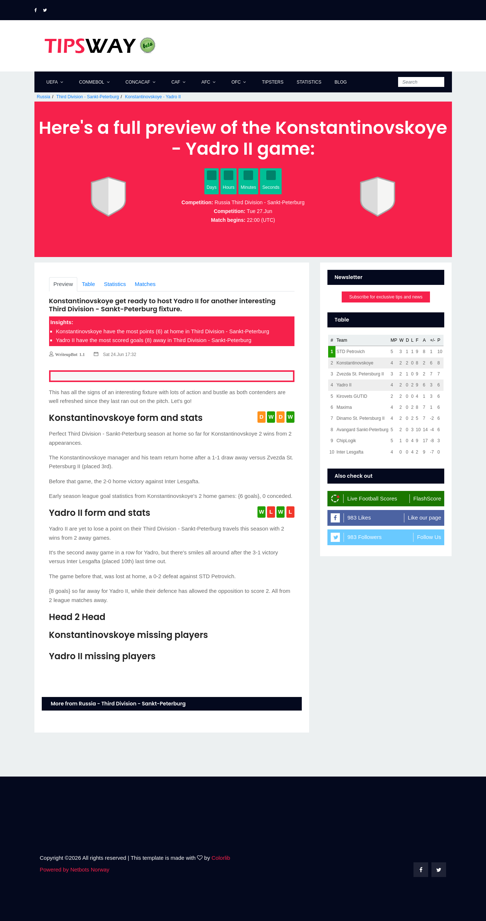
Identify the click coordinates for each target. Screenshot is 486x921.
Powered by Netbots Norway (75, 869)
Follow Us (429, 537)
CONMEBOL (91, 82)
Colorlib (221, 858)
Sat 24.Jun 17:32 (115, 354)
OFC (236, 82)
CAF (175, 82)
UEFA (52, 82)
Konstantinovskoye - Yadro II (153, 96)
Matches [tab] (145, 284)
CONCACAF (138, 82)
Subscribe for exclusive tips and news (385, 297)
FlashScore (427, 498)
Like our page (424, 517)
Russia (44, 96)
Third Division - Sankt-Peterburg (87, 96)
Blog (340, 82)
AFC (205, 82)
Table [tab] (88, 284)
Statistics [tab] (115, 284)
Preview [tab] (63, 284)
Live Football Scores (372, 498)
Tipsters (272, 82)
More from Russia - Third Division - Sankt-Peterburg (118, 703)
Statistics (309, 82)
